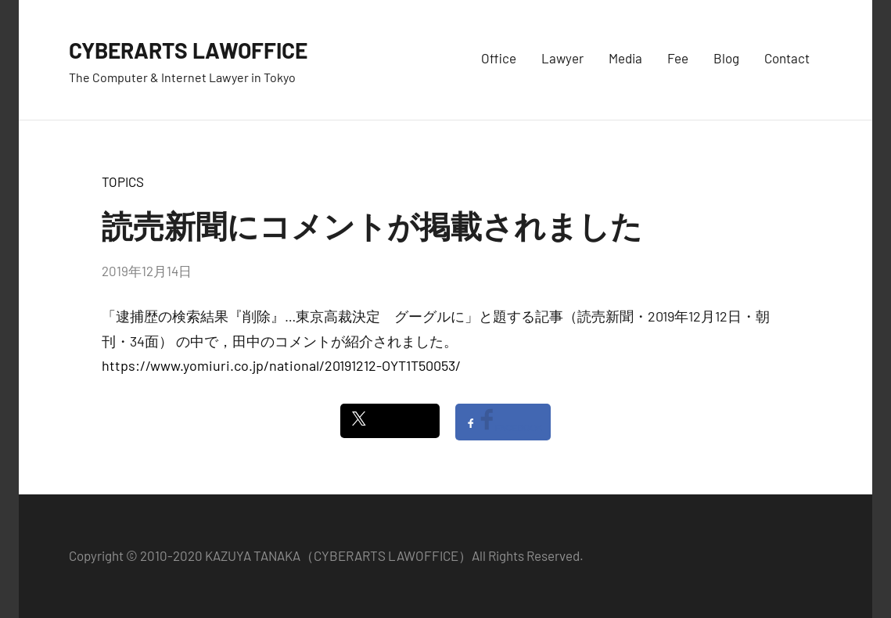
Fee (677, 58)
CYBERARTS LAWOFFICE (206, 48)
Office (498, 58)
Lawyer (562, 58)
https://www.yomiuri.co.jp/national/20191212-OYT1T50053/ (281, 365)
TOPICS (123, 181)
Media (625, 58)
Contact (787, 58)
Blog (726, 58)
